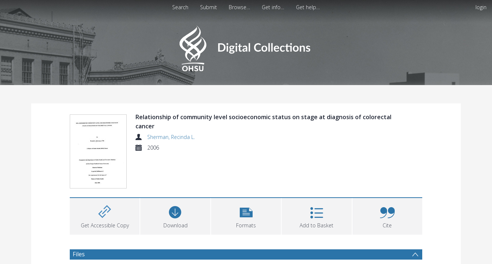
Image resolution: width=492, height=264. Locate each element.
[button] (246, 215)
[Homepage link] (246, 46)
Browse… (239, 7)
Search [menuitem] (180, 7)
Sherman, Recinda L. (171, 136)
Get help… (308, 7)
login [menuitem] (480, 7)
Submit (208, 7)
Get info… (273, 7)
